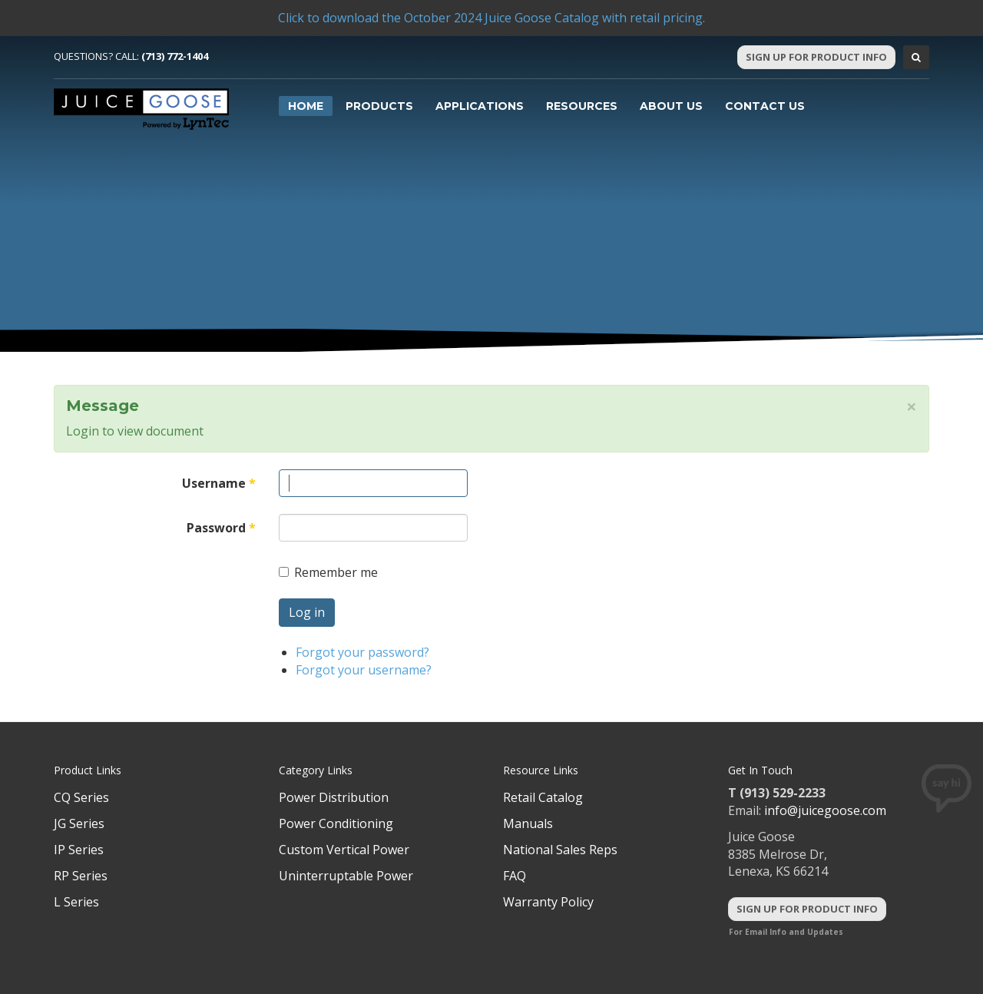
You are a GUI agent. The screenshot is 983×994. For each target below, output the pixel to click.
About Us (671, 106)
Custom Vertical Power (344, 849)
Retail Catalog (543, 797)
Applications (479, 106)
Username (219, 483)
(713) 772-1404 (174, 56)
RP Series (81, 875)
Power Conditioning (336, 823)
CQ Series (81, 797)
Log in (307, 612)
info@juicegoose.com (825, 810)
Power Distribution (334, 797)
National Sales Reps (560, 849)
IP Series (79, 849)
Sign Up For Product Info (816, 57)
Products (379, 106)
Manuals (528, 823)
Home (305, 106)
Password (221, 527)
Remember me (328, 572)
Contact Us (765, 106)
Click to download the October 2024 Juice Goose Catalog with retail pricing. (491, 17)
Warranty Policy (548, 901)
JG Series (79, 823)
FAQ (514, 875)
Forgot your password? (362, 652)
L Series (76, 901)
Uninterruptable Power (346, 875)
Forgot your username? (364, 669)
